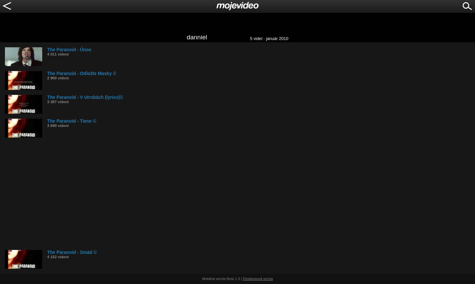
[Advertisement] (203, 193)
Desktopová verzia (258, 279)
